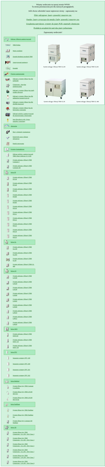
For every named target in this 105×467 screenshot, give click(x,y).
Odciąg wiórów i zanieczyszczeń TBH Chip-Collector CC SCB (23, 155)
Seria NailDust (15, 404)
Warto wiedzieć (17, 51)
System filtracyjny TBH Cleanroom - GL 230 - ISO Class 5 (23, 445)
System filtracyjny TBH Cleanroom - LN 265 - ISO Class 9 (23, 462)
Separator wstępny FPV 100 (21, 358)
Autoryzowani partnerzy (20, 62)
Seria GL (13, 242)
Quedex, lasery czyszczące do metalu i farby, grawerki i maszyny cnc (52, 20)
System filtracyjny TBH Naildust (23, 410)
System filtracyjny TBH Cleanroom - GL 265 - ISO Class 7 (23, 451)
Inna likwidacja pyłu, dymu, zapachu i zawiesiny (21, 120)
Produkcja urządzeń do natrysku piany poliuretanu (53, 28)
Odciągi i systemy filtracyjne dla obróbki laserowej (23, 103)
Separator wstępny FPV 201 (21, 370)
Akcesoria (14, 126)
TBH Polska (16, 45)
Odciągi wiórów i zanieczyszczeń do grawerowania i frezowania (23, 114)
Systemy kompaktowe (17, 149)
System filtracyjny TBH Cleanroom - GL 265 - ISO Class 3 (23, 439)
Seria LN (13, 271)
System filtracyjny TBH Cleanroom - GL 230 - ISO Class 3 (23, 433)
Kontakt (15, 68)
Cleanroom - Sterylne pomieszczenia (19, 85)
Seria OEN (14, 329)
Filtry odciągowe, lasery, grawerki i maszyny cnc (52, 15)
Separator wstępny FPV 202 (21, 375)
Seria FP (13, 172)
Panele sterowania (18, 143)
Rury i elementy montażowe (21, 132)
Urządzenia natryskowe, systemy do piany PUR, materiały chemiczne (52, 24)
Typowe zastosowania (17, 74)
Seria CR (13, 427)
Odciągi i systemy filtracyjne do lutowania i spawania (23, 109)
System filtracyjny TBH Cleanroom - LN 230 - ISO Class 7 (23, 456)
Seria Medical (15, 381)
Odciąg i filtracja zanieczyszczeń (21, 39)
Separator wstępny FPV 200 (21, 364)
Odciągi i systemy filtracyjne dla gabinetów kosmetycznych (23, 97)
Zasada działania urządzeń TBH (22, 56)
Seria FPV (14, 352)
